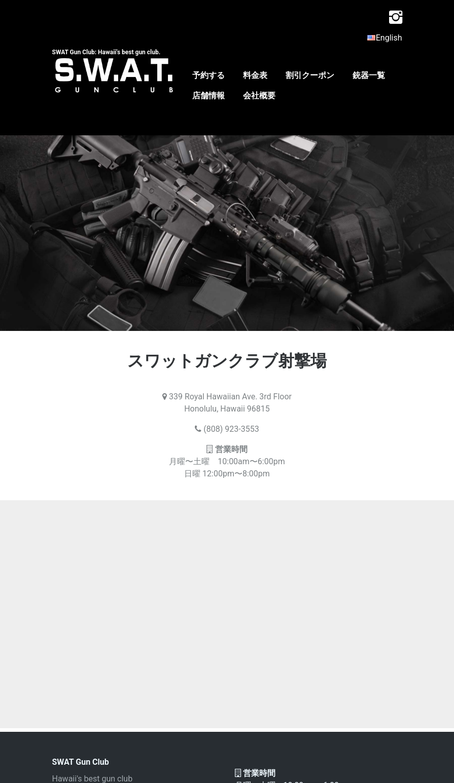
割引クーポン (310, 75)
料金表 (255, 75)
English (384, 38)
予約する (208, 75)
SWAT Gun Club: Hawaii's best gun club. (106, 52)
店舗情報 (208, 95)
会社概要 (259, 95)
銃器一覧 (369, 75)
